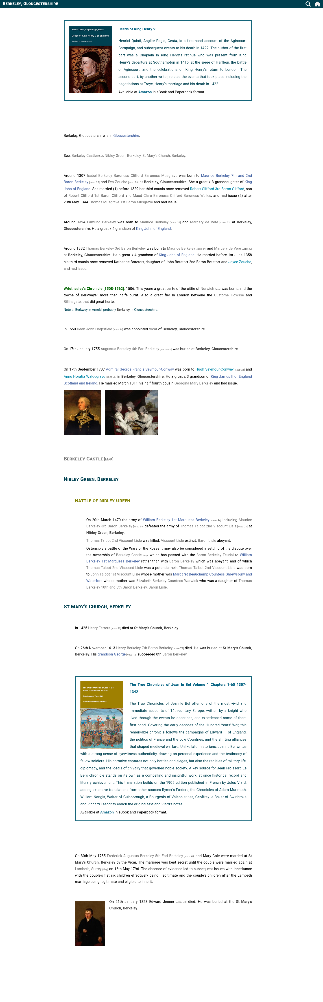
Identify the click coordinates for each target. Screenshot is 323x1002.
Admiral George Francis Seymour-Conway (140, 369)
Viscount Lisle (172, 540)
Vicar (153, 329)
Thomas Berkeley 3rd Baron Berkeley (116, 248)
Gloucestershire (126, 135)
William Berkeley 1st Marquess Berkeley (176, 520)
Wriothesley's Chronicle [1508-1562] (94, 289)
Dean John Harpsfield (94, 329)
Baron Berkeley (181, 561)
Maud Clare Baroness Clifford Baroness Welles (172, 195)
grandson (105, 654)
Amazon (145, 92)
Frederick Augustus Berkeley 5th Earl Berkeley (145, 856)
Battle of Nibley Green (102, 500)
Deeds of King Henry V (137, 29)
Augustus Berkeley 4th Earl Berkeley (130, 349)
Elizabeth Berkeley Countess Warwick (167, 581)
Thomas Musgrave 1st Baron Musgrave (121, 202)
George (120, 654)
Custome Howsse (229, 295)
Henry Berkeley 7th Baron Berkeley (144, 648)
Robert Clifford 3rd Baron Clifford (217, 189)
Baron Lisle (207, 540)
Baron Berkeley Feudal (215, 555)
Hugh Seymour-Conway (215, 369)
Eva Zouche (117, 182)
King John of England (153, 229)
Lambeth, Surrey (88, 869)
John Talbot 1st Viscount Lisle (115, 574)
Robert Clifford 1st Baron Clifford (96, 195)
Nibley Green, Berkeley (123, 155)
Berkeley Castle (84, 155)
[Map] (100, 156)
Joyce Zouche (239, 262)
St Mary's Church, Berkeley (163, 155)
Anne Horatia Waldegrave (84, 376)
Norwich (207, 289)
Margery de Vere (204, 222)
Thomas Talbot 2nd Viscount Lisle (208, 526)
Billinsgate (72, 302)
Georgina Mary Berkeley (194, 383)
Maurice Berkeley (154, 222)
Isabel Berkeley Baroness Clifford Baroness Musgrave (132, 175)
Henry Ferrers (99, 628)
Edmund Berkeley (101, 222)
